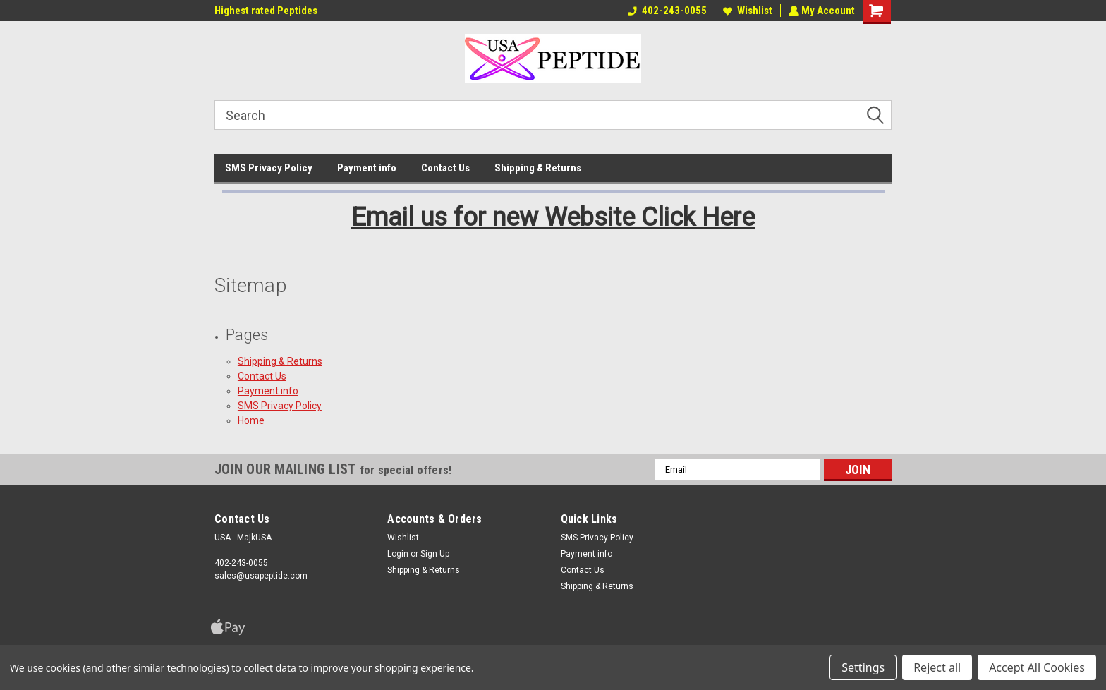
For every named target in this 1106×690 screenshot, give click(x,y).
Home (251, 420)
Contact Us (445, 168)
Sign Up (434, 554)
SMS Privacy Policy (268, 168)
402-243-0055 (665, 10)
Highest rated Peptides (265, 10)
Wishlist (746, 10)
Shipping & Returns (537, 168)
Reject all (937, 667)
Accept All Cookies (1037, 667)
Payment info (366, 168)
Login (397, 554)
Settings (863, 667)
